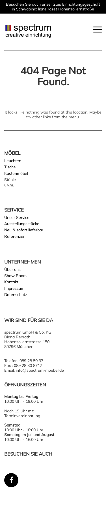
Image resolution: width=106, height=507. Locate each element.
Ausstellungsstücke (21, 223)
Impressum (14, 288)
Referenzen (14, 236)
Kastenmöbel (16, 173)
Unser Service (16, 217)
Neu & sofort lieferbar (23, 229)
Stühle (10, 179)
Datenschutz (15, 294)
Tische (10, 166)
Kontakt (11, 281)
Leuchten (12, 160)
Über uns (12, 269)
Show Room (15, 275)
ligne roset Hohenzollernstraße (66, 9)
